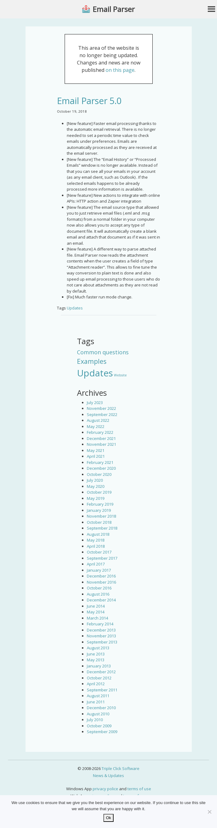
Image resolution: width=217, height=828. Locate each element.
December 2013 (101, 630)
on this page (120, 70)
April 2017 (96, 564)
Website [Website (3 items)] (120, 375)
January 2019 (99, 510)
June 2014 (96, 606)
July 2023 (95, 402)
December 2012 (101, 671)
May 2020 (95, 486)
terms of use (139, 788)
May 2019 (95, 498)
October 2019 (99, 492)
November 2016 (101, 582)
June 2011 (96, 702)
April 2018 (96, 546)
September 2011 (102, 690)
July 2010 (95, 719)
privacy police (105, 788)
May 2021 (95, 450)
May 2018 (95, 540)
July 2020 (95, 480)
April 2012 (96, 683)
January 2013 (99, 666)
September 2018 (102, 528)
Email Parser (114, 9)
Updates (75, 308)
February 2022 (100, 432)
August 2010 (98, 714)
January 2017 (99, 570)
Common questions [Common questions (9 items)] (103, 352)
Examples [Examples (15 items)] (91, 361)
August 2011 (98, 695)
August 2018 (98, 534)
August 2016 (98, 594)
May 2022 (95, 426)
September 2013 (102, 642)
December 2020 (101, 468)
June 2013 (96, 654)
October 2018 (99, 522)
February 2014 (100, 624)
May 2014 (95, 612)
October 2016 (99, 588)
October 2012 (99, 678)
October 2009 (99, 726)
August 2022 (98, 420)
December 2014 (101, 600)
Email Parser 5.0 (89, 101)
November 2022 (101, 408)
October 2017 (99, 552)
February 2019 (100, 504)
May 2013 (95, 660)
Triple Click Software (120, 768)
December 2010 (101, 707)
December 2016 (101, 576)
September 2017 (102, 558)
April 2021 (96, 456)
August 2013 (98, 648)
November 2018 (101, 516)
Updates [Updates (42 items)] (95, 373)
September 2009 (102, 731)
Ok (108, 817)
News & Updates (108, 775)
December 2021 (101, 438)
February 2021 (100, 462)
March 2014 (97, 618)
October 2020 (99, 474)
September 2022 (102, 414)
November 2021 (101, 444)
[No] (209, 812)
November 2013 (101, 636)
